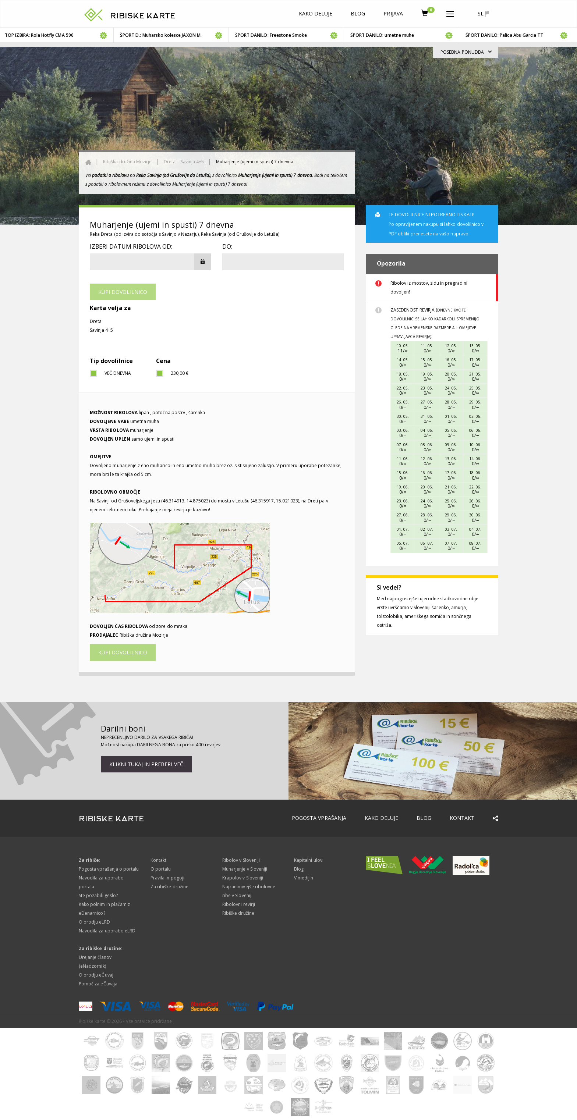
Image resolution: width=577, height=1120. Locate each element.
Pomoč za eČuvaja (98, 984)
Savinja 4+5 (192, 162)
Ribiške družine (238, 913)
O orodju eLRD (94, 922)
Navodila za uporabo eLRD (107, 931)
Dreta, (171, 162)
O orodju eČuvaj (96, 975)
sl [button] (483, 13)
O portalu (161, 869)
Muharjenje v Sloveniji (244, 869)
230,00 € (179, 373)
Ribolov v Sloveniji (241, 860)
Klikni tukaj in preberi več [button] (146, 764)
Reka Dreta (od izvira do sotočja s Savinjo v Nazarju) (144, 234)
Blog (358, 13)
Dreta (96, 321)
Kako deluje (316, 13)
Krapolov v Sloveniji (242, 878)
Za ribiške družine (169, 886)
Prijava (393, 13)
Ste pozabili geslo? (98, 895)
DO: (227, 246)
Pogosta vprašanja (319, 817)
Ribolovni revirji (238, 904)
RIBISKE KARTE (143, 15)
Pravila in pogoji (167, 878)
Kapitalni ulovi (308, 860)
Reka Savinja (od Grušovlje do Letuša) (240, 234)
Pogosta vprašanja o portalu (109, 869)
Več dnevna (118, 373)
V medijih (303, 878)
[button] (450, 12)
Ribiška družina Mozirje (127, 162)
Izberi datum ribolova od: (131, 246)
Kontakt (462, 817)
